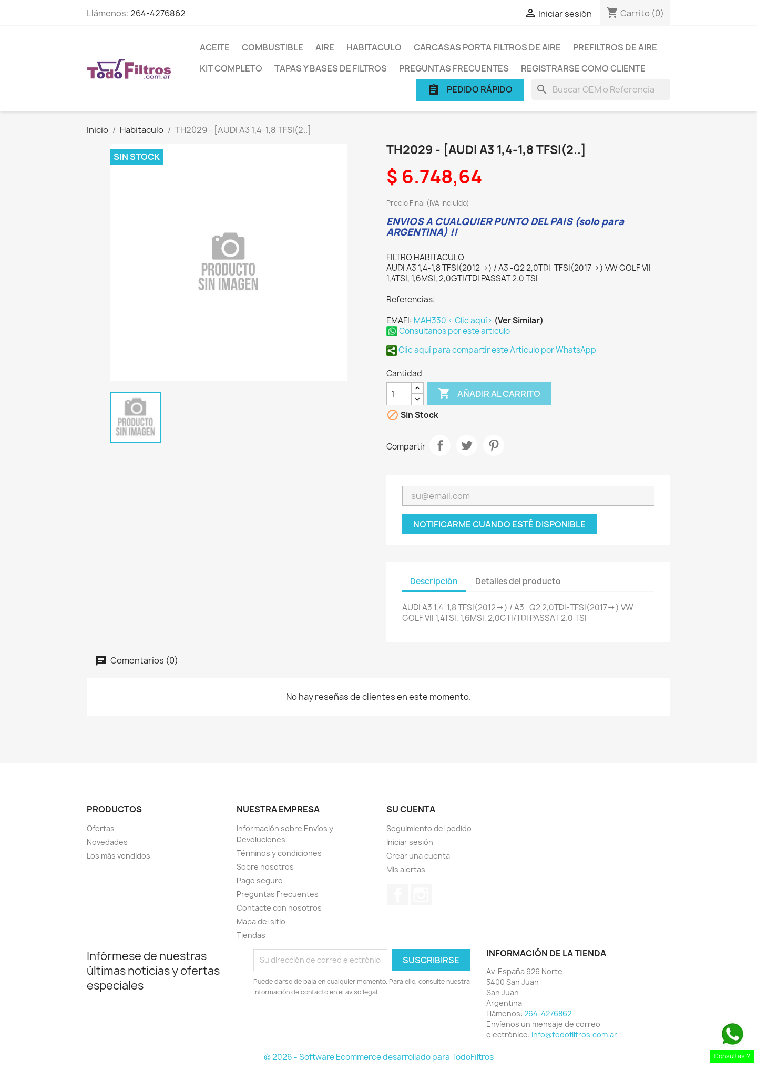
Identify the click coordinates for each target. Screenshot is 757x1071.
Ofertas (101, 828)
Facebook (397, 894)
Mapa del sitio (261, 921)
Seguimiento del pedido (429, 828)
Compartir (440, 445)
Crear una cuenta (418, 856)
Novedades (107, 842)
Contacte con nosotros (279, 908)
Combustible (272, 47)
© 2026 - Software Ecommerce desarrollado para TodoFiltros (379, 1057)
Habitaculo (374, 47)
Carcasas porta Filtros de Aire (487, 47)
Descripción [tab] (434, 581)
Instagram (421, 894)
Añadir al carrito (489, 394)
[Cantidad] (399, 393)
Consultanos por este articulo (448, 330)
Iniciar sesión (409, 842)
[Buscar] (600, 89)
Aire (324, 47)
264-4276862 (158, 13)
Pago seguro (260, 880)
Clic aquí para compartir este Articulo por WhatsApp (491, 349)
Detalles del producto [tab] (518, 581)
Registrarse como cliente (583, 68)
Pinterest (493, 445)
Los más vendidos (118, 856)
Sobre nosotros (265, 867)
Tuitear (466, 445)
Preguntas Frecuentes (454, 68)
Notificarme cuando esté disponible (499, 524)
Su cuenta (410, 809)
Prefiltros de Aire (615, 47)
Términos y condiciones (279, 853)
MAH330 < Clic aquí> (454, 320)
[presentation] (341, 1026)
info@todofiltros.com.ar (574, 1034)
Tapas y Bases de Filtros (330, 68)
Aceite (215, 47)
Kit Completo (231, 68)
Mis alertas (405, 869)
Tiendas (251, 935)
